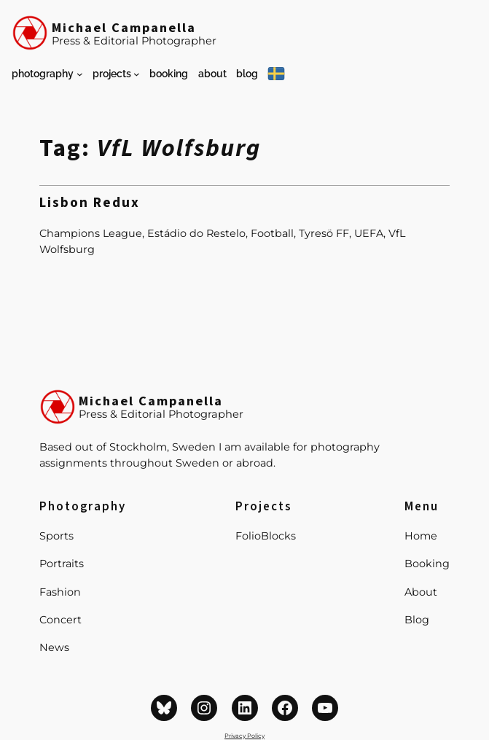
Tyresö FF (324, 233)
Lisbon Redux (89, 203)
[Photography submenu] (80, 74)
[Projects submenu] (136, 74)
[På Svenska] (276, 73)
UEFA (368, 233)
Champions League (90, 233)
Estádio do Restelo (196, 233)
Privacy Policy (244, 735)
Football (272, 233)
